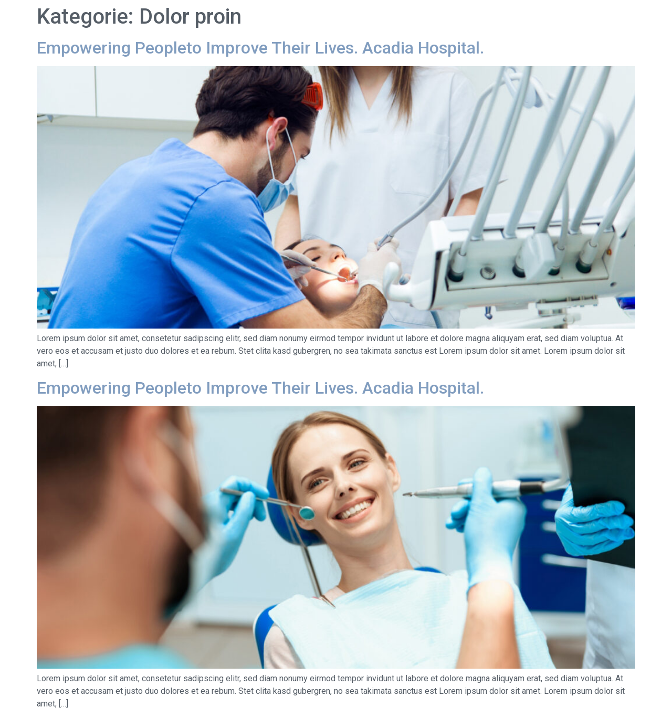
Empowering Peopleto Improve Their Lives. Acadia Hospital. (260, 48)
